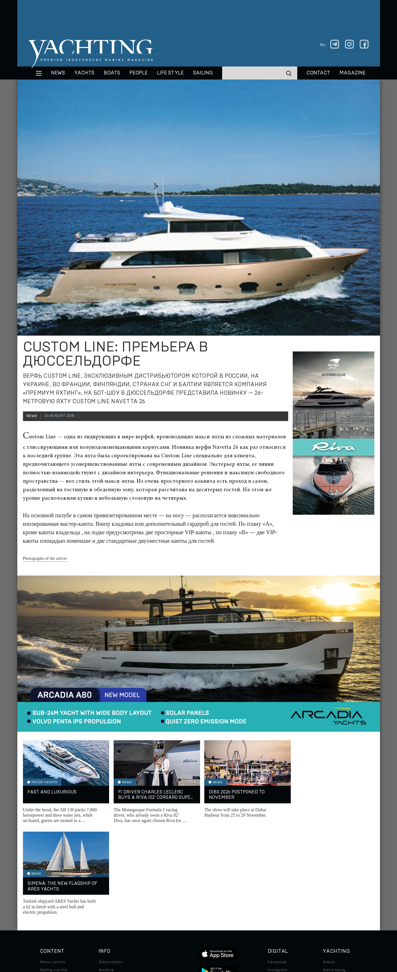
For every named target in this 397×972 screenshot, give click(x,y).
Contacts (332, 886)
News (58, 73)
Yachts (84, 73)
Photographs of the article (45, 558)
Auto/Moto (50, 910)
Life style (170, 73)
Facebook (277, 870)
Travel (46, 894)
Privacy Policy (194, 933)
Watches (48, 918)
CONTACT (318, 73)
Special (47, 902)
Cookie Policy (254, 933)
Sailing (203, 73)
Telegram (277, 886)
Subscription (111, 870)
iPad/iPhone (280, 894)
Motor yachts (52, 870)
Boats (45, 886)
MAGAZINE (352, 73)
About (329, 870)
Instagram (277, 878)
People (138, 73)
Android (275, 902)
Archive (106, 878)
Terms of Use (224, 933)
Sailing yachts (53, 878)
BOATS (112, 73)
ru (322, 45)
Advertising (334, 878)
